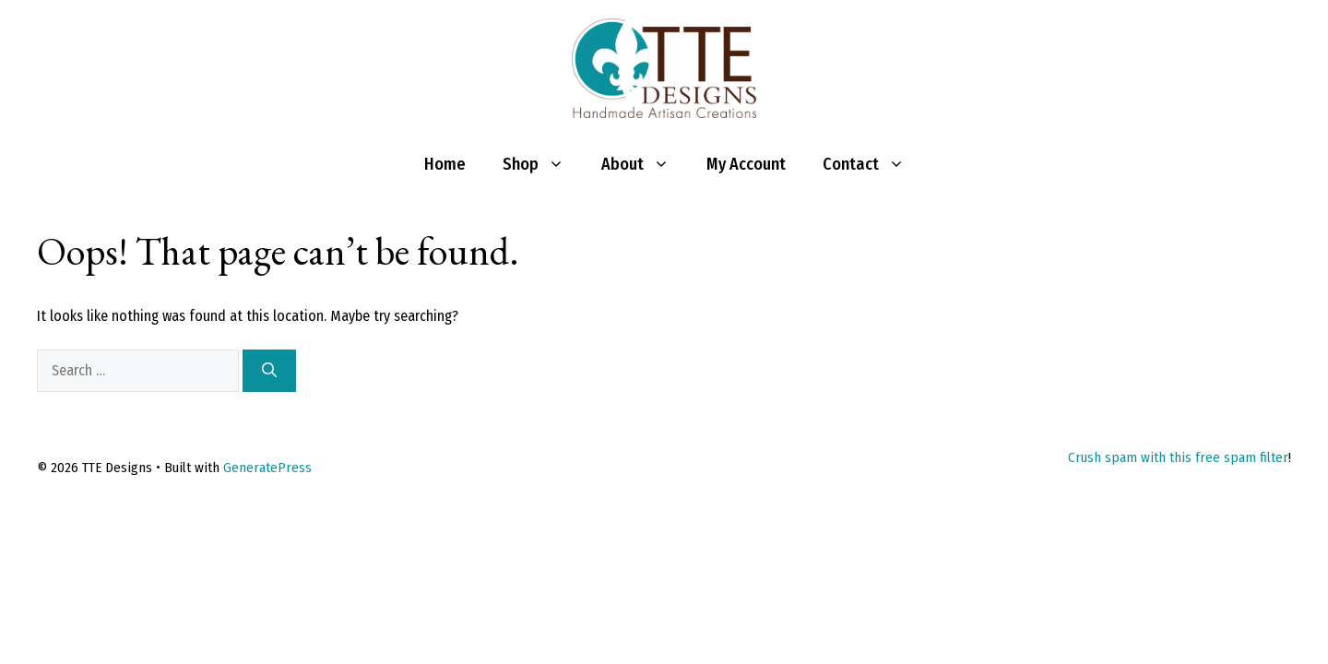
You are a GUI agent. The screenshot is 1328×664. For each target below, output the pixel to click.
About (644, 164)
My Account (746, 164)
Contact (873, 164)
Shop (543, 164)
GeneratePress (267, 467)
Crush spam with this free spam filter (1178, 457)
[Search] (269, 371)
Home (445, 164)
